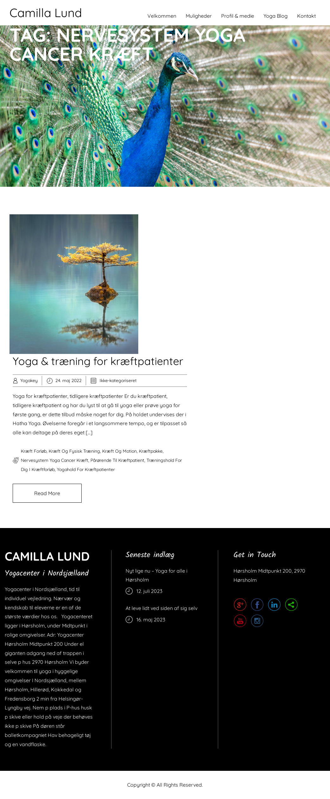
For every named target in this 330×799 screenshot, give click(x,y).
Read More (47, 493)
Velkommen (161, 16)
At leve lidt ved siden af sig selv (161, 608)
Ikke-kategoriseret (118, 380)
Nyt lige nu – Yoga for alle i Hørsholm (156, 575)
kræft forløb (34, 451)
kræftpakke (151, 451)
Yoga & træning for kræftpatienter (98, 361)
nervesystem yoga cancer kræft (54, 460)
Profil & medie (237, 16)
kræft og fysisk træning (74, 451)
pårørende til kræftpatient (117, 460)
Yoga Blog (276, 16)
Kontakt (306, 16)
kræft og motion (119, 451)
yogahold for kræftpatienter (86, 469)
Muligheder (199, 16)
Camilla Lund (45, 13)
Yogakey (29, 380)
